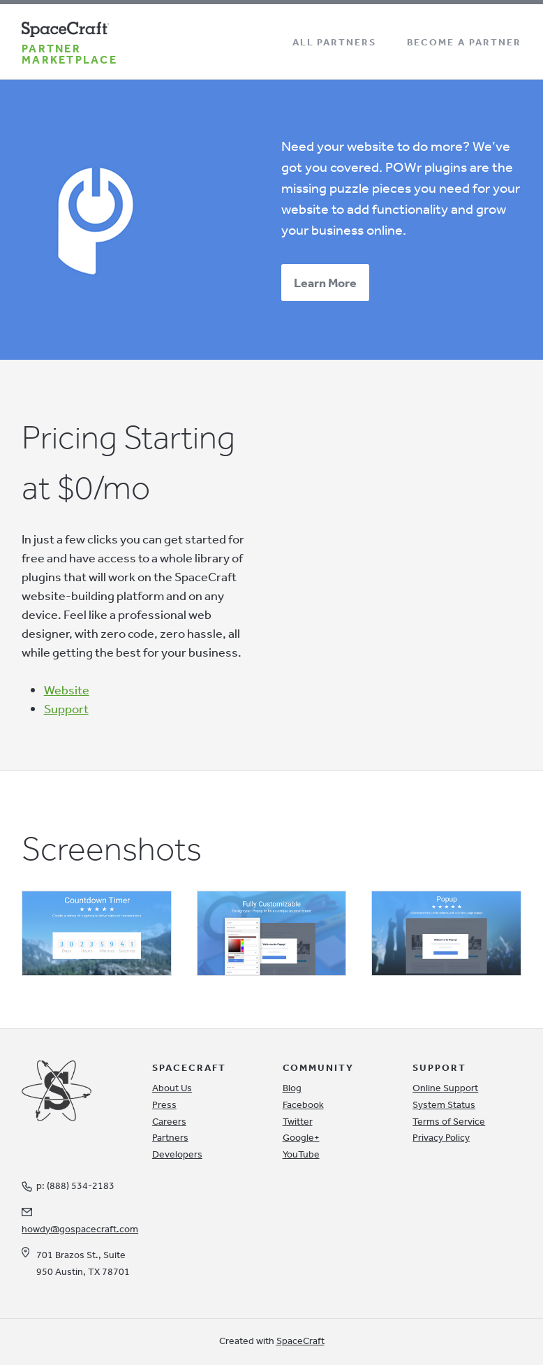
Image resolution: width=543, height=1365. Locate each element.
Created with (272, 1340)
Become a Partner (464, 42)
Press (164, 1104)
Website (66, 689)
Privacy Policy (441, 1137)
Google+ (301, 1137)
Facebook (303, 1104)
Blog (292, 1087)
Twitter (298, 1121)
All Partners (334, 42)
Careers (169, 1121)
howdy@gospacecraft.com (80, 1228)
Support (66, 708)
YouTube (301, 1154)
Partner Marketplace (69, 54)
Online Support (445, 1087)
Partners (170, 1137)
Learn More (325, 283)
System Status (443, 1104)
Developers (177, 1154)
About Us (172, 1087)
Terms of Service (448, 1121)
